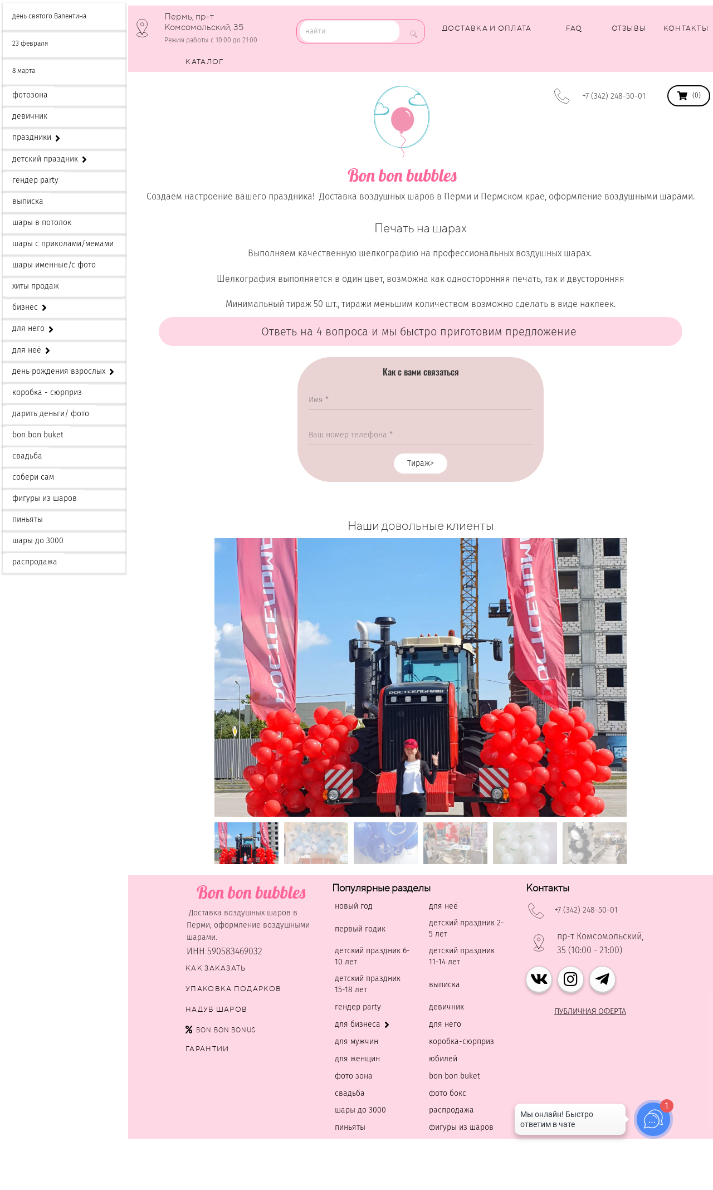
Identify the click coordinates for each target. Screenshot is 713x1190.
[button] (420, 810)
